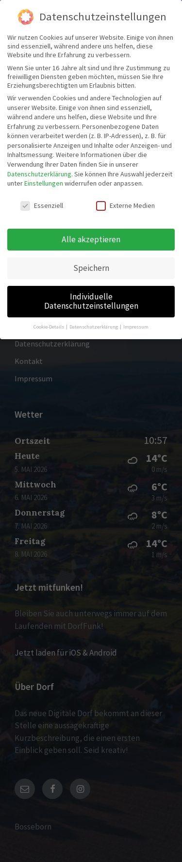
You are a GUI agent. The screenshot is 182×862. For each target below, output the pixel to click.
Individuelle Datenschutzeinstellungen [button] (91, 301)
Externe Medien (125, 205)
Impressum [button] (136, 327)
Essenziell (41, 205)
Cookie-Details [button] (49, 327)
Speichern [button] (91, 268)
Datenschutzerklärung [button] (94, 327)
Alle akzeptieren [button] (91, 239)
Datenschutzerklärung (39, 174)
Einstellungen (43, 183)
